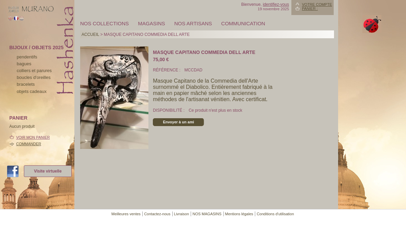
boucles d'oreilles (33, 77)
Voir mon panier (33, 137)
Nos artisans (193, 23)
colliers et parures (34, 70)
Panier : (310, 8)
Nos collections (104, 23)
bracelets (26, 84)
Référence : (167, 70)
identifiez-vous (276, 4)
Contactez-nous (157, 214)
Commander (28, 144)
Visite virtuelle (47, 171)
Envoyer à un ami (178, 122)
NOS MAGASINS (206, 214)
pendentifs (27, 56)
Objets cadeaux (31, 91)
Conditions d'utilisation (275, 214)
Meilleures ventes (126, 214)
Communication (243, 23)
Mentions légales (239, 214)
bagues (24, 63)
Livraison (181, 214)
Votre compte (317, 4)
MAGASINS (151, 23)
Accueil (90, 34)
